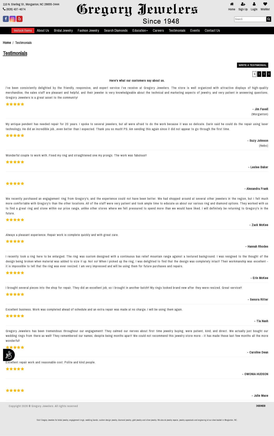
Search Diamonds (116, 30)
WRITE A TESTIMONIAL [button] (253, 65)
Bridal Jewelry (63, 30)
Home (231, 9)
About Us (43, 30)
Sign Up (243, 9)
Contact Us (212, 30)
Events (195, 30)
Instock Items (23, 30)
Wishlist (265, 9)
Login (254, 9)
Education (140, 30)
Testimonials (177, 30)
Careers (158, 30)
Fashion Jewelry (88, 30)
